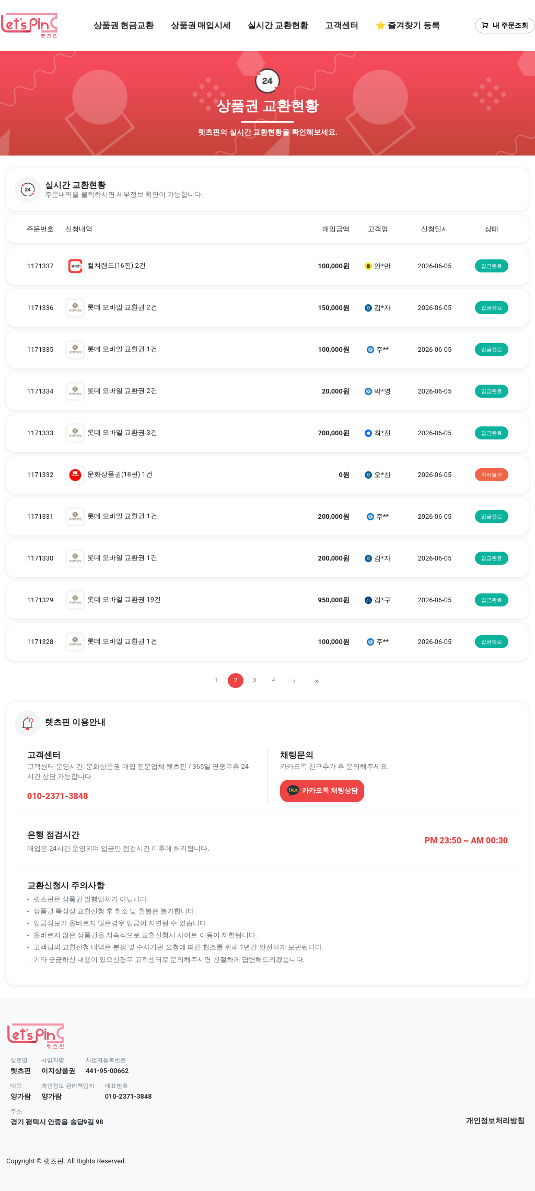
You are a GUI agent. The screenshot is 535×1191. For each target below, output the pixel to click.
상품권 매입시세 (201, 25)
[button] (267, 189)
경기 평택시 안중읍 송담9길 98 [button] (56, 1122)
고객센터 (341, 25)
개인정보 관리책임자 (68, 1085)
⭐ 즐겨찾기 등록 (407, 25)
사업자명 (52, 1060)
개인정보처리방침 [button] (495, 1120)
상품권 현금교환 (124, 25)
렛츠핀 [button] (20, 1071)
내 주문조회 (505, 25)
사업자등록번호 (106, 1060)
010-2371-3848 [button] (128, 1096)
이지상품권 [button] (58, 1071)
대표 (16, 1085)
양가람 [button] (20, 1096)
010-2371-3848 (57, 796)
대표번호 (116, 1085)
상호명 (19, 1060)
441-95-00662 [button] (107, 1071)
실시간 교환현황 (278, 25)
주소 (16, 1111)
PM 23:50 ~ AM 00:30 (466, 840)
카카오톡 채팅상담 (322, 790)
